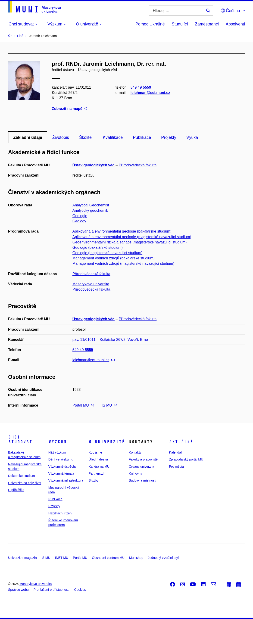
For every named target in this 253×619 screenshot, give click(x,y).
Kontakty (135, 452)
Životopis (60, 137)
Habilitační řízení (60, 513)
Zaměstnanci (207, 24)
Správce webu (18, 589)
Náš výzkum (57, 452)
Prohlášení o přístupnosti (51, 589)
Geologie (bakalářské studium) (97, 247)
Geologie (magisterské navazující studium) (107, 253)
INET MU (61, 558)
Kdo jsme (95, 452)
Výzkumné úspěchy (62, 466)
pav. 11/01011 (84, 340)
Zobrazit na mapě (69, 109)
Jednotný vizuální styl (163, 558)
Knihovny (135, 473)
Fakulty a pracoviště (143, 459)
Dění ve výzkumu (60, 459)
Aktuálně (181, 441)
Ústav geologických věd (93, 165)
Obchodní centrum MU (108, 558)
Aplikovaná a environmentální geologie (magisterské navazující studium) (131, 237)
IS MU (109, 405)
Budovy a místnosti (142, 480)
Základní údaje (27, 137)
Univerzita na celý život (24, 483)
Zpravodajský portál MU (186, 459)
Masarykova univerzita (90, 284)
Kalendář (175, 452)
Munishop (136, 558)
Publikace (142, 137)
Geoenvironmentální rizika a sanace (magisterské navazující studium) (129, 242)
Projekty (168, 137)
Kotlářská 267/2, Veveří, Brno (124, 340)
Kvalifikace (113, 137)
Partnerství (96, 473)
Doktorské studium (21, 476)
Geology (79, 221)
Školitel (86, 137)
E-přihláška (16, 490)
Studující (180, 24)
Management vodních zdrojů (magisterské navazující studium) (123, 263)
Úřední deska (98, 459)
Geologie (79, 216)
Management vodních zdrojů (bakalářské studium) (113, 258)
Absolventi (235, 24)
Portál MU (83, 405)
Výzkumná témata (61, 473)
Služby (93, 480)
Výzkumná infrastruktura (65, 480)
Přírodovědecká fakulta (138, 165)
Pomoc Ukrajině (150, 24)
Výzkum (57, 441)
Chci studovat (20, 439)
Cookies (80, 589)
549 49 (141, 87)
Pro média (176, 466)
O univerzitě (107, 441)
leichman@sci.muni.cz (150, 93)
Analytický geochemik (90, 210)
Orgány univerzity (141, 466)
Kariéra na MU (99, 466)
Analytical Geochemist (90, 205)
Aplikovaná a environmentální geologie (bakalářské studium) (122, 231)
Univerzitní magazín (22, 558)
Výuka (192, 137)
